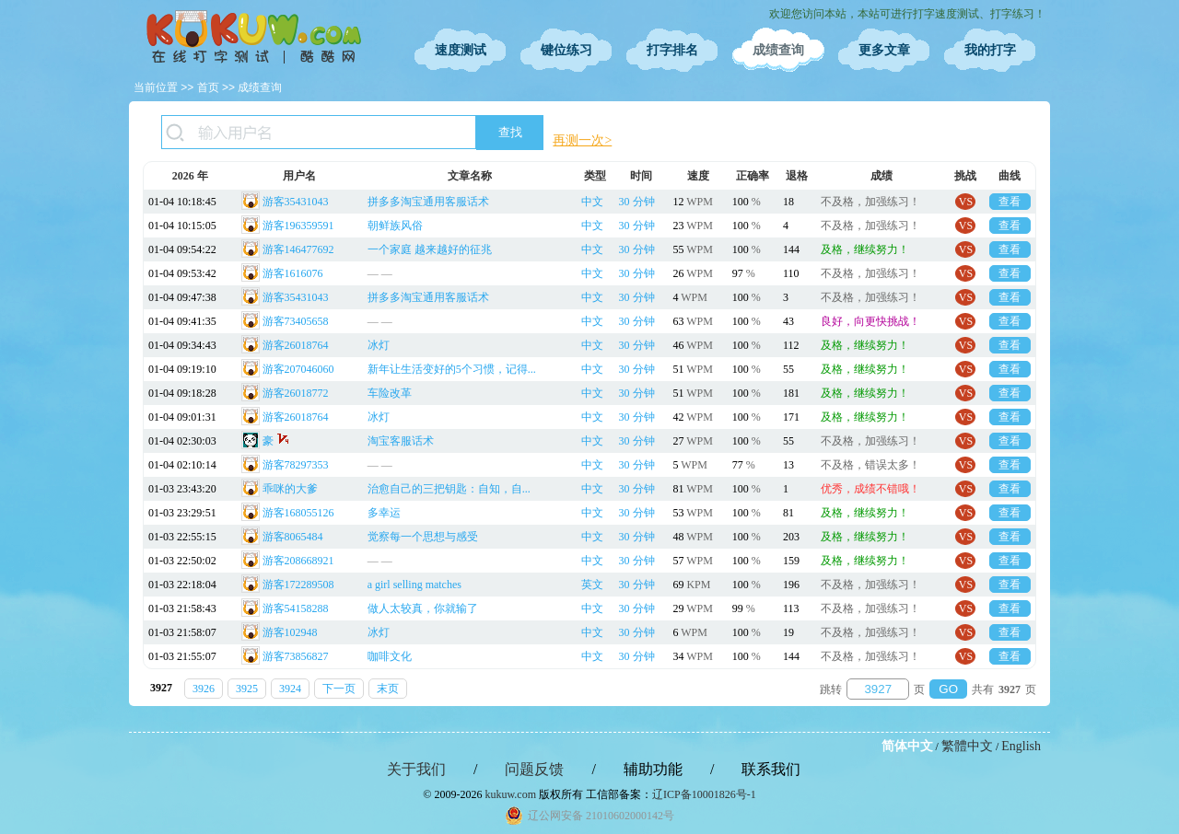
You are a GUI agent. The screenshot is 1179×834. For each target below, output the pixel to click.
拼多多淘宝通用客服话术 (428, 201)
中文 (592, 201)
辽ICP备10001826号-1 (704, 794)
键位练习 (566, 50)
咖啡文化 (390, 656)
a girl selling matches (414, 584)
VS (966, 201)
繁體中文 (967, 746)
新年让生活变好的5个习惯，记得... (452, 369)
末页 (388, 688)
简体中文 (907, 746)
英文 (592, 584)
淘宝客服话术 (401, 440)
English (1021, 746)
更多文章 (884, 50)
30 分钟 (637, 201)
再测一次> (582, 140)
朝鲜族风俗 (395, 225)
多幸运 (384, 512)
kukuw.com (510, 794)
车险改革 (390, 393)
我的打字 (990, 50)
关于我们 (416, 769)
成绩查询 (778, 50)
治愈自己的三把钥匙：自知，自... (449, 488)
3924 (290, 688)
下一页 (339, 688)
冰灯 (379, 345)
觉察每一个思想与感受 (423, 536)
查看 (1009, 201)
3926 (204, 688)
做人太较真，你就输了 (423, 608)
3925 (247, 688)
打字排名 (672, 50)
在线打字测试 (253, 37)
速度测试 (460, 50)
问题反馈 (534, 769)
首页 (208, 87)
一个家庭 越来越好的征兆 (430, 249)
